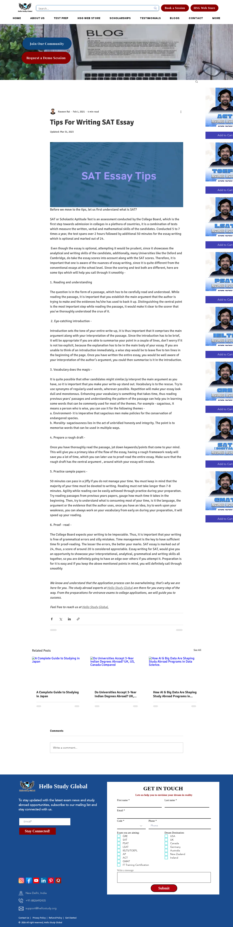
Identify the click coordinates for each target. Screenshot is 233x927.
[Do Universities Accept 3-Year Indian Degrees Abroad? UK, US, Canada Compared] (116, 671)
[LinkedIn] (43, 880)
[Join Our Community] (47, 44)
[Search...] (92, 8)
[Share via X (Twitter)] (60, 619)
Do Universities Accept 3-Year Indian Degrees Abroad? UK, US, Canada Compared (115, 694)
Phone (152, 821)
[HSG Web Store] (204, 7)
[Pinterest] (51, 880)
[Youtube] (36, 880)
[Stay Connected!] (37, 831)
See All (197, 650)
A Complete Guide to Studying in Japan (57, 694)
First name (122, 800)
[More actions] (181, 111)
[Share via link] (78, 619)
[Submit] (164, 888)
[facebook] (29, 880)
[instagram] (21, 880)
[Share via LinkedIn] (69, 619)
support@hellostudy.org (41, 908)
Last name (170, 800)
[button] (120, 18)
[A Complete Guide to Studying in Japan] (58, 671)
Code (120, 821)
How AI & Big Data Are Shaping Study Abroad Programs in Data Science (175, 694)
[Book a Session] (175, 7)
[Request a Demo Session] (46, 58)
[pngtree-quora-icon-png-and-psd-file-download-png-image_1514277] (58, 880)
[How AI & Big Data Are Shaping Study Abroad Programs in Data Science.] (175, 671)
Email (120, 810)
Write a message (125, 870)
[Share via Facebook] (51, 619)
